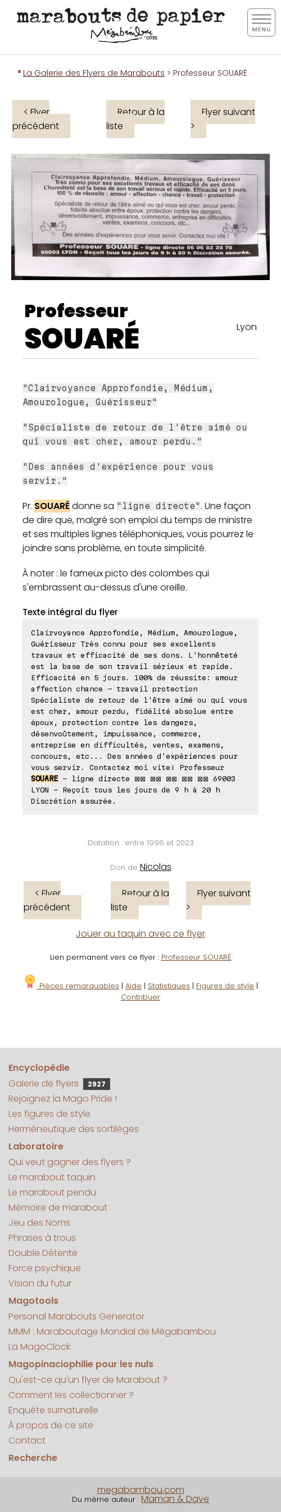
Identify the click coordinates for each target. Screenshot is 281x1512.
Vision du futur (39, 1283)
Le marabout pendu (52, 1192)
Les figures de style (49, 1113)
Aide (133, 985)
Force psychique (44, 1268)
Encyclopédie (39, 1067)
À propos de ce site (50, 1425)
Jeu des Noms (39, 1222)
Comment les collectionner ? (71, 1395)
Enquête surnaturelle (53, 1410)
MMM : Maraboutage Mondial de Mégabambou (112, 1331)
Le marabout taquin (52, 1177)
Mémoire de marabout (57, 1207)
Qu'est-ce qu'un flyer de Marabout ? (87, 1379)
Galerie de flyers (59, 1083)
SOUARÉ (81, 339)
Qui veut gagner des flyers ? (69, 1162)
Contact (27, 1440)
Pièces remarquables (71, 985)
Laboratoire (36, 1146)
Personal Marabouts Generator (76, 1316)
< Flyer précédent (35, 119)
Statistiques (169, 985)
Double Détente (43, 1253)
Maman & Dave (175, 1498)
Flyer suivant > (223, 119)
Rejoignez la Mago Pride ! (62, 1098)
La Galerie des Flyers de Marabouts (94, 73)
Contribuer (140, 997)
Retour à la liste (135, 119)
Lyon (247, 326)
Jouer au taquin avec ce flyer (140, 933)
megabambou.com (140, 1489)
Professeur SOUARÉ (196, 957)
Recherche (32, 1457)
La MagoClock (39, 1346)
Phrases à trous (42, 1237)
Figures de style (225, 985)
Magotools (33, 1300)
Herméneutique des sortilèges (73, 1128)
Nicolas (155, 866)
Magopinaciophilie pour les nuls (80, 1364)
